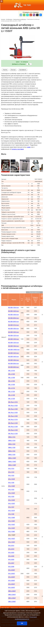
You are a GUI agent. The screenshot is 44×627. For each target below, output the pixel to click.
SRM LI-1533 (11, 451)
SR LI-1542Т (11, 524)
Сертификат (22, 69)
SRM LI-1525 (11, 444)
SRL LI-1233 (11, 398)
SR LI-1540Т (11, 521)
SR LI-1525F (11, 479)
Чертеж (5, 69)
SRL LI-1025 (11, 374)
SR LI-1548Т (11, 531)
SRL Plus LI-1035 (13, 416)
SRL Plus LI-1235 (13, 433)
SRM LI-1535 (11, 454)
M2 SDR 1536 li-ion (13, 346)
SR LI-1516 (11, 468)
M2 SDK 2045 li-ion (13, 321)
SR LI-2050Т (11, 580)
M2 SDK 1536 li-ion (13, 307)
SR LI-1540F (11, 517)
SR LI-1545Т (11, 528)
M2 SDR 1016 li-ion (13, 325)
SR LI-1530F (11, 486)
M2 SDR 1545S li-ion (13, 349)
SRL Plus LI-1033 (13, 412)
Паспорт (13, 69)
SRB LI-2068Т (12, 601)
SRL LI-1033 (11, 381)
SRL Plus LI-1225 (13, 423)
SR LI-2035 (11, 559)
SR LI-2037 (11, 563)
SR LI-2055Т (11, 587)
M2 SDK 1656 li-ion (13, 314)
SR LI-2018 (11, 549)
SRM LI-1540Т (12, 458)
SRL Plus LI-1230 (13, 426)
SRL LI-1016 (11, 370)
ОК (22, 623)
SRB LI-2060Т (12, 591)
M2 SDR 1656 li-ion (13, 360)
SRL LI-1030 (11, 377)
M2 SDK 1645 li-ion (13, 311)
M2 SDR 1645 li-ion (13, 356)
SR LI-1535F (11, 500)
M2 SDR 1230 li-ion (13, 339)
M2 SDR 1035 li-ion (13, 332)
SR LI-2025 (11, 552)
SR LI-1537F (11, 510)
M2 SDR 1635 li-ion (13, 353)
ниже (28, 147)
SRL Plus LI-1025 (13, 405)
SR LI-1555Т (11, 542)
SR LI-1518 (11, 472)
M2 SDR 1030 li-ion (13, 328)
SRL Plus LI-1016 (13, 402)
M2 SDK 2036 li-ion (13, 318)
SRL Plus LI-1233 (13, 430)
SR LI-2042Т (11, 573)
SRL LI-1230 (11, 395)
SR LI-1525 (11, 475)
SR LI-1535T (11, 503)
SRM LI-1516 (11, 437)
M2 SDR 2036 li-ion (13, 363)
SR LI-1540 (11, 514)
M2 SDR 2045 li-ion (13, 367)
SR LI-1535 (11, 496)
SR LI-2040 (11, 566)
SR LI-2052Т (11, 584)
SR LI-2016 (11, 545)
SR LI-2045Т (11, 577)
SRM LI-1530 (11, 447)
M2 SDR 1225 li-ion (13, 335)
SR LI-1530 (11, 482)
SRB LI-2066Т (12, 598)
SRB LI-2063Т (12, 594)
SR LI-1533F (11, 493)
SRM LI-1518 (11, 440)
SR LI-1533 (11, 489)
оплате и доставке (18, 149)
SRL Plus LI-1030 (13, 409)
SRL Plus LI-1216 (13, 419)
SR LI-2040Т (11, 570)
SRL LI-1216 (11, 388)
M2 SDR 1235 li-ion (13, 342)
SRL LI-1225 (11, 391)
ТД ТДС (22, 5)
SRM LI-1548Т (12, 465)
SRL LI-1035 (11, 384)
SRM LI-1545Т (12, 461)
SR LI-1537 (11, 507)
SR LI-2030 (11, 556)
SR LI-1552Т (11, 538)
